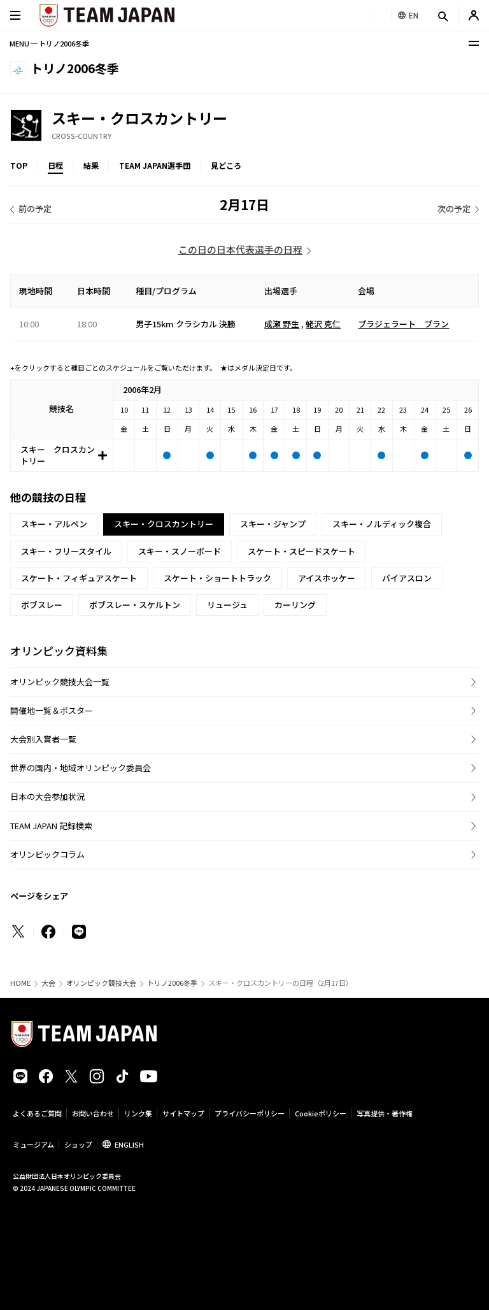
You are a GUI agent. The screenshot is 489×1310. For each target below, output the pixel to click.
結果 (91, 165)
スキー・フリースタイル (66, 551)
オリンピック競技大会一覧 (60, 682)
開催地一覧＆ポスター (51, 710)
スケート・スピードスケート (301, 551)
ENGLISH (129, 1144)
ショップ (78, 1144)
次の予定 (454, 209)
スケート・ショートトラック (217, 578)
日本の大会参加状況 (47, 796)
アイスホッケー (326, 578)
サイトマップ (183, 1113)
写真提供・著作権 (385, 1113)
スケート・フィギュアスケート (79, 578)
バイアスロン (407, 578)
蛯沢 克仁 (323, 324)
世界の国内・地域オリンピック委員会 (80, 768)
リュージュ (227, 605)
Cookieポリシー (320, 1113)
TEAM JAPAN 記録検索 (51, 826)
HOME (20, 983)
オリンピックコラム (47, 854)
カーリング (295, 605)
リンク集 (138, 1113)
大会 (48, 983)
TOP (18, 165)
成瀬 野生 (281, 324)
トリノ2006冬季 (172, 983)
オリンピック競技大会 (101, 983)
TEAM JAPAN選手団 (154, 165)
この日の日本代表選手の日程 (240, 249)
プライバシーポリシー (250, 1113)
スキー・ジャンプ (273, 524)
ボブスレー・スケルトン (134, 605)
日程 (55, 165)
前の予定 (35, 209)
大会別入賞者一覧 (43, 739)
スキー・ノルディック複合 (381, 524)
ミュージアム (33, 1144)
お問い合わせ (93, 1113)
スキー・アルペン (54, 524)
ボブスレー (41, 605)
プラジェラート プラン (403, 324)
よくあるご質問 (37, 1113)
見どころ (226, 165)
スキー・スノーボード (179, 551)
